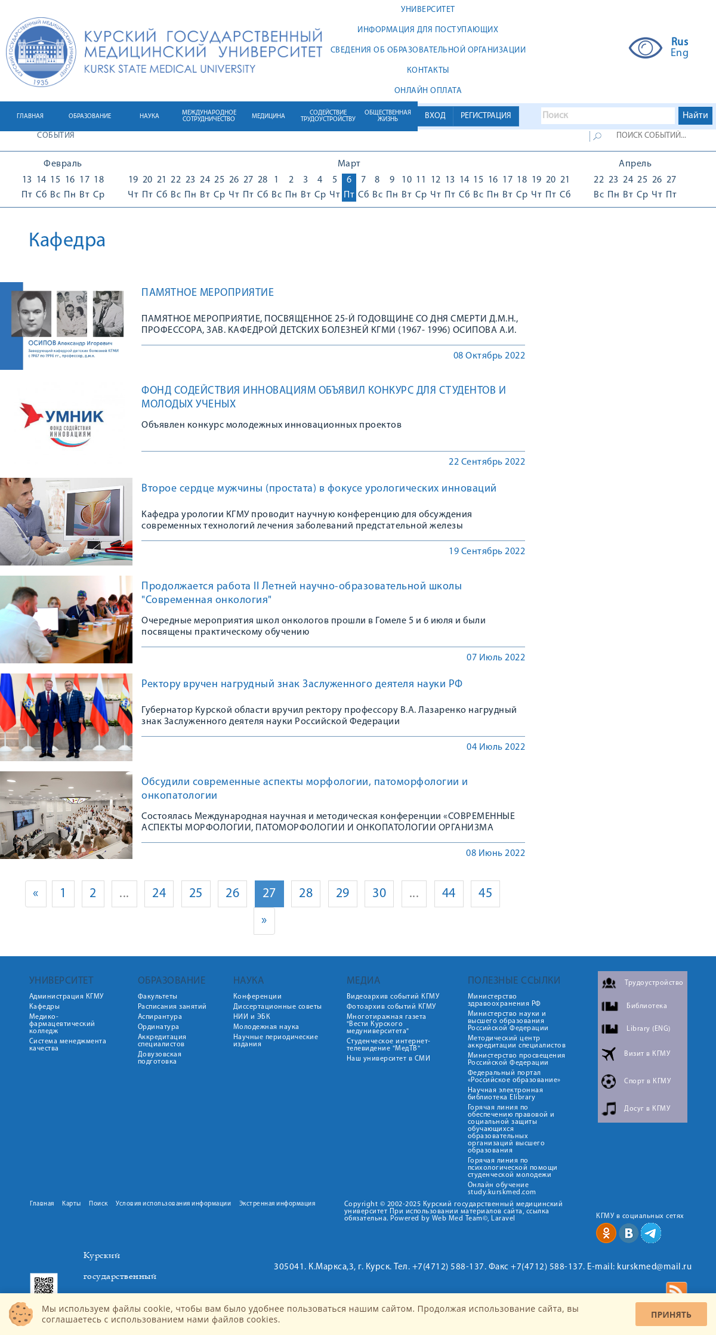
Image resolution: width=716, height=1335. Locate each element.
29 (343, 894)
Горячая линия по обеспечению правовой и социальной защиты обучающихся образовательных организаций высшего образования (511, 1129)
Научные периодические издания (276, 1041)
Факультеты (158, 996)
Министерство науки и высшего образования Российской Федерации (508, 1021)
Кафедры (44, 1006)
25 (196, 894)
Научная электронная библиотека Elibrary (506, 1094)
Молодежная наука (266, 1027)
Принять (671, 1314)
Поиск (98, 1204)
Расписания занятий (172, 1006)
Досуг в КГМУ (647, 1108)
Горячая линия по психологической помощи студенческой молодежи (513, 1168)
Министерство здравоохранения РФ (504, 1000)
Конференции (257, 996)
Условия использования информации (173, 1204)
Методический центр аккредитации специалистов (517, 1042)
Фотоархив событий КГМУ (391, 1006)
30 (379, 894)
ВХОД (435, 116)
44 (449, 894)
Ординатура (159, 1027)
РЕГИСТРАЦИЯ (486, 116)
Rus (680, 43)
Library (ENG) (648, 1029)
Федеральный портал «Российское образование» (514, 1077)
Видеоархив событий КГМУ (393, 996)
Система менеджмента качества (68, 1045)
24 (159, 894)
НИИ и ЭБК (252, 1017)
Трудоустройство (654, 983)
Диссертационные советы (277, 1006)
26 (232, 894)
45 (485, 894)
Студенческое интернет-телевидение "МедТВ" (389, 1045)
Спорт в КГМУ (647, 1081)
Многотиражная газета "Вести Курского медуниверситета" (387, 1024)
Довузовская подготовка (160, 1058)
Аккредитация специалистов (162, 1041)
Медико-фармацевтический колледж (62, 1024)
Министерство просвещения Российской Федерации (517, 1059)
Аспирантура (160, 1017)
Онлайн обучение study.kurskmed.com (502, 1189)
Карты (71, 1204)
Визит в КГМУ (647, 1054)
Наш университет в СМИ (389, 1058)
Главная (42, 1204)
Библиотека (646, 1006)
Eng (680, 53)
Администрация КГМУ (66, 996)
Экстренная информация (277, 1204)
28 (306, 894)
